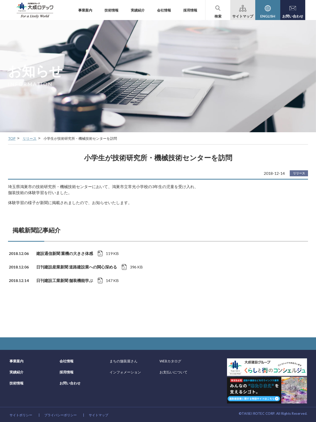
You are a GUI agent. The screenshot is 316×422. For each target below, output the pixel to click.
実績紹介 (138, 10)
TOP (12, 138)
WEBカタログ (170, 361)
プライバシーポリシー (60, 415)
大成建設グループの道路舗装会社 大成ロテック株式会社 (34, 10)
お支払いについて (174, 372)
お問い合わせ (70, 383)
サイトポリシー (21, 415)
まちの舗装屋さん (124, 361)
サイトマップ (98, 415)
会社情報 (164, 10)
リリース (29, 138)
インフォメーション (125, 372)
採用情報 (190, 10)
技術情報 (111, 10)
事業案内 (85, 10)
